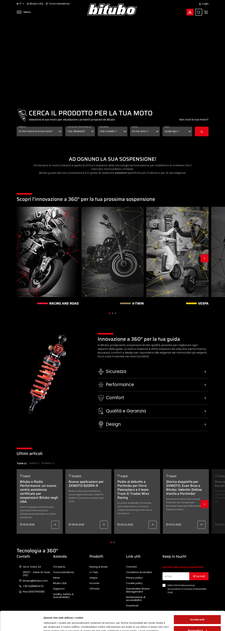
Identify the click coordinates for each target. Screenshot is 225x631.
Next (205, 258)
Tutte (22, 463)
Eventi (34, 463)
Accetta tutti (197, 600)
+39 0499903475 (33, 586)
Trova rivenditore (58, 3)
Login (204, 3)
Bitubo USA (35, 3)
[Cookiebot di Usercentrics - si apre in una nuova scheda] (21, 624)
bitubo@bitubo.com (35, 580)
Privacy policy (134, 577)
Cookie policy (134, 583)
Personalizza (197, 610)
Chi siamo (59, 566)
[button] (153, 371)
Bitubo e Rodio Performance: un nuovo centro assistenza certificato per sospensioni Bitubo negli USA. (39, 491)
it (20, 3)
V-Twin (93, 572)
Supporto (59, 588)
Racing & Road (98, 566)
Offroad (94, 588)
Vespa (93, 577)
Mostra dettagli (53, 624)
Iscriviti (199, 576)
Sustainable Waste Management (138, 590)
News (56, 577)
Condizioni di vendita (139, 572)
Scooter (94, 583)
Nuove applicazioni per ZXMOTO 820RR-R (86, 483)
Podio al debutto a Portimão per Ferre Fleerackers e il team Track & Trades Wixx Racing (133, 489)
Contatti (131, 566)
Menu (23, 12)
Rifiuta (197, 621)
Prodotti (48, 463)
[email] (175, 576)
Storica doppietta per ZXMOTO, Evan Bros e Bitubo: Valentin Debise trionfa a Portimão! (184, 487)
